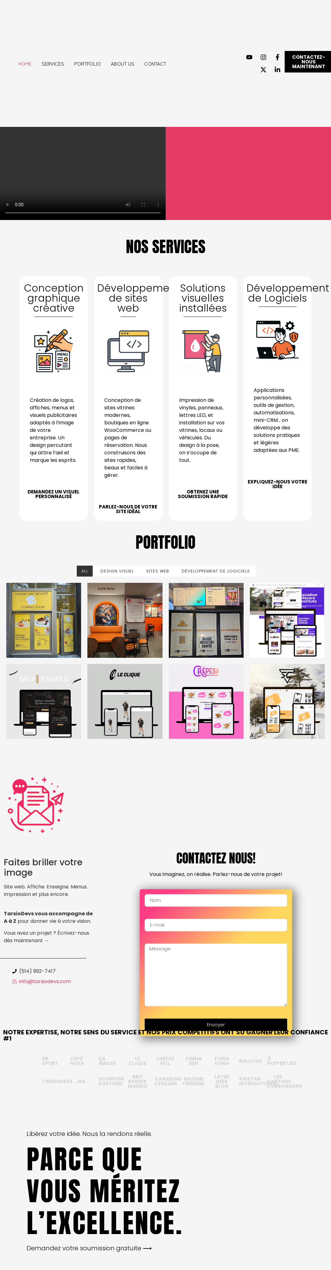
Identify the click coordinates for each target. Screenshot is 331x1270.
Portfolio (87, 63)
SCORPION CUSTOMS (111, 1081)
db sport (50, 1061)
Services (53, 63)
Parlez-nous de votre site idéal (128, 509)
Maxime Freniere (193, 1081)
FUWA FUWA (222, 1061)
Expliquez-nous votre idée (277, 484)
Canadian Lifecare (168, 1081)
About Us (122, 63)
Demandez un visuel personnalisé (54, 494)
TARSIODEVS (57, 1081)
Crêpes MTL (165, 1061)
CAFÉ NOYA (77, 1061)
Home (25, 63)
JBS (80, 1081)
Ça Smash (107, 1061)
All (84, 571)
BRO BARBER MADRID (137, 1081)
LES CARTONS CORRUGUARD (284, 1081)
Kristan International (258, 1081)
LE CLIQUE (137, 1061)
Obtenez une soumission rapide (203, 494)
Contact (155, 63)
